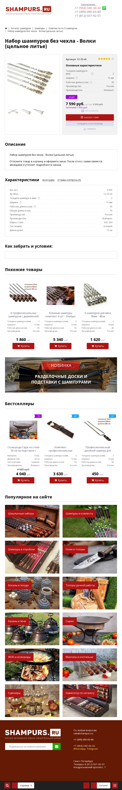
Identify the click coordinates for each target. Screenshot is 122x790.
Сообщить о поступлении (90, 124)
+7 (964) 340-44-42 (88, 8)
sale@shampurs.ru (83, 733)
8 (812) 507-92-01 (95, 764)
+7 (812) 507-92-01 (88, 16)
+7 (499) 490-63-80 (88, 12)
